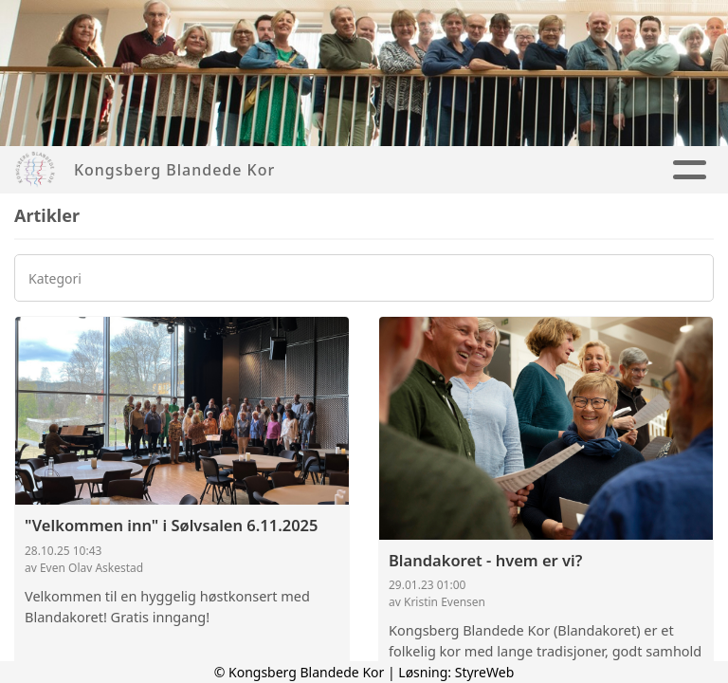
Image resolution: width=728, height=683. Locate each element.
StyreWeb (485, 672)
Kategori (55, 278)
